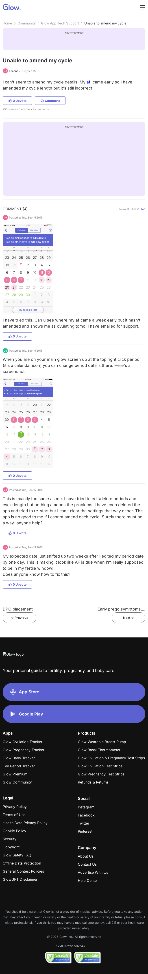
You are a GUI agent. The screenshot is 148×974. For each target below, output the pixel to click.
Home (7, 23)
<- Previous (19, 617)
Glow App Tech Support (60, 23)
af (88, 82)
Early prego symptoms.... (121, 609)
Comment (50, 101)
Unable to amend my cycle (105, 23)
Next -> (128, 617)
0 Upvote (17, 101)
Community (26, 23)
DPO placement (18, 609)
